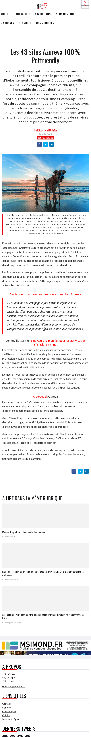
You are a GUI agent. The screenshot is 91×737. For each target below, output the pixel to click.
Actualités (23, 14)
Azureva (52, 396)
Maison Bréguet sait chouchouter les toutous (23, 532)
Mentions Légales (11, 719)
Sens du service (45, 138)
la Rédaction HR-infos (45, 130)
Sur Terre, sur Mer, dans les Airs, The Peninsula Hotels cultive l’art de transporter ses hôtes (43, 616)
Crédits (6, 715)
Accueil (6, 14)
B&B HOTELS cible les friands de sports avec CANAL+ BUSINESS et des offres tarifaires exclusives (43, 573)
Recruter (25, 23)
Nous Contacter (66, 14)
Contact (6, 703)
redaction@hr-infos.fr (13, 686)
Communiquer (45, 23)
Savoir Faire (43, 14)
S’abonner (7, 23)
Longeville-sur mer (18, 340)
